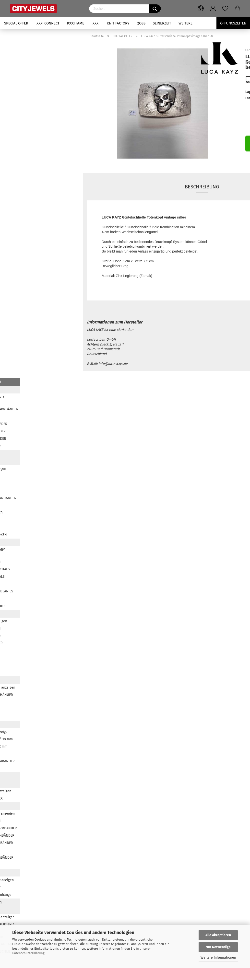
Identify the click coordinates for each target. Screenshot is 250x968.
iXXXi (95, 23)
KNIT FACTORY (118, 23)
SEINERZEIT (162, 23)
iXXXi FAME (75, 23)
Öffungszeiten (233, 23)
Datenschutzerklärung (28, 953)
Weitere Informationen (218, 958)
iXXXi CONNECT (48, 23)
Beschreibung (202, 187)
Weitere (185, 23)
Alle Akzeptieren (218, 935)
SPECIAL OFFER (16, 23)
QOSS (141, 23)
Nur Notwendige (218, 947)
